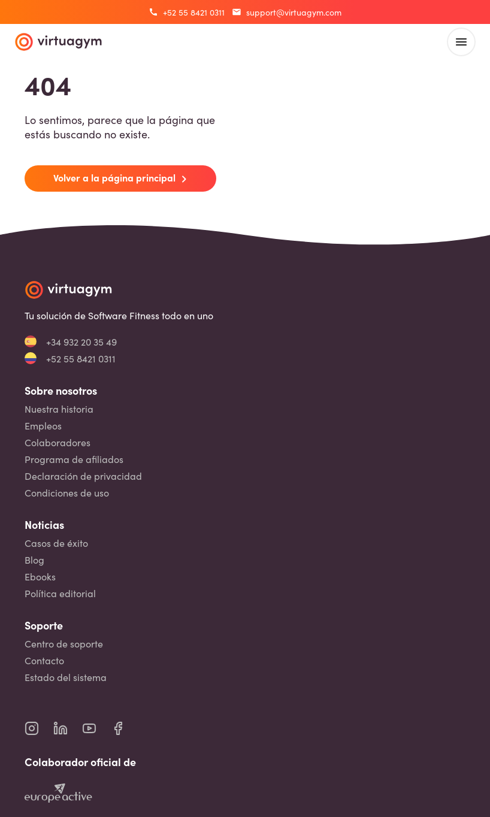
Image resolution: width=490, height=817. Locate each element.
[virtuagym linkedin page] (67, 728)
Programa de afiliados (74, 459)
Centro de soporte (64, 643)
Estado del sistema (66, 677)
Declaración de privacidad (83, 476)
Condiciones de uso (67, 492)
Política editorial (60, 593)
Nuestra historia (59, 409)
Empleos (43, 425)
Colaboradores (57, 442)
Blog (34, 559)
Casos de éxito (56, 543)
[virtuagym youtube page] (96, 728)
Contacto (44, 660)
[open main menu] (461, 42)
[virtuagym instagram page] (39, 728)
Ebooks (40, 576)
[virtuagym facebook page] (125, 728)
